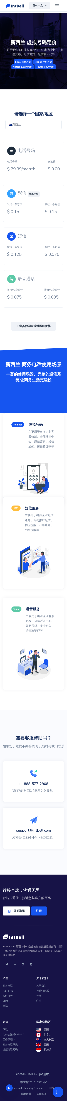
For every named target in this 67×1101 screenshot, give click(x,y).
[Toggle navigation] (56, 6)
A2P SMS (8, 990)
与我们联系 (42, 990)
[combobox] (33, 124)
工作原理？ (9, 1039)
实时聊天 (8, 996)
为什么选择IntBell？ (14, 1034)
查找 (5, 1005)
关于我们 (41, 985)
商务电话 (8, 985)
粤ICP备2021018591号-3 (34, 1082)
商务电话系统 (10, 1044)
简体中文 (38, 5)
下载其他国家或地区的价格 (33, 326)
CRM (5, 1001)
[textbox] (33, 124)
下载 (5, 1029)
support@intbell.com (33, 830)
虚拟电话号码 (10, 1049)
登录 (38, 996)
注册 (39, 911)
